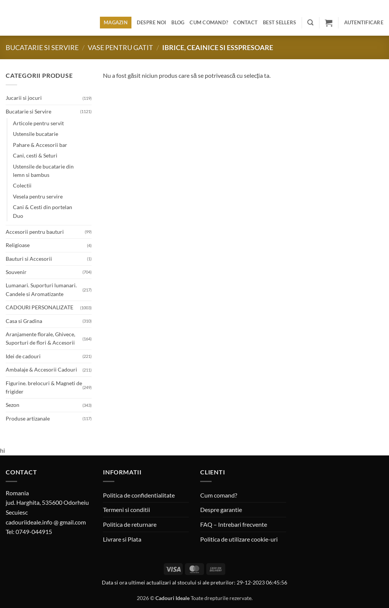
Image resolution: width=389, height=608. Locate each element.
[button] (310, 22)
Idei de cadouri (23, 356)
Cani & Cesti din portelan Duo (42, 211)
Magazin (116, 22)
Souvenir (16, 272)
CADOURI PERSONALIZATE (39, 307)
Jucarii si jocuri (24, 98)
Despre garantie (221, 509)
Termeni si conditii (126, 509)
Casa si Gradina (24, 321)
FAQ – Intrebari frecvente (233, 524)
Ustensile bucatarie (35, 134)
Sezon (12, 405)
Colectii (22, 185)
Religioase (18, 245)
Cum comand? (209, 22)
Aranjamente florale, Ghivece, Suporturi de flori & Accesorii (40, 338)
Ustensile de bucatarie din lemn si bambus (43, 170)
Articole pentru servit (38, 123)
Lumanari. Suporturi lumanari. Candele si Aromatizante (41, 289)
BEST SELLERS (279, 22)
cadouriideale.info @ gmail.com (46, 522)
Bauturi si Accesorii (29, 258)
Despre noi (151, 22)
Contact (245, 22)
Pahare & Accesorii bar (40, 145)
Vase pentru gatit (120, 47)
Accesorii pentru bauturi (35, 231)
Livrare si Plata (122, 539)
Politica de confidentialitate (139, 495)
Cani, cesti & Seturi (35, 155)
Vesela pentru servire (38, 196)
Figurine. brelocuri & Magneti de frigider (44, 387)
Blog (177, 22)
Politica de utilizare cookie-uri (239, 539)
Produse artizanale (28, 418)
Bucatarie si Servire (42, 47)
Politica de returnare (130, 524)
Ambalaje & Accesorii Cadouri (41, 369)
